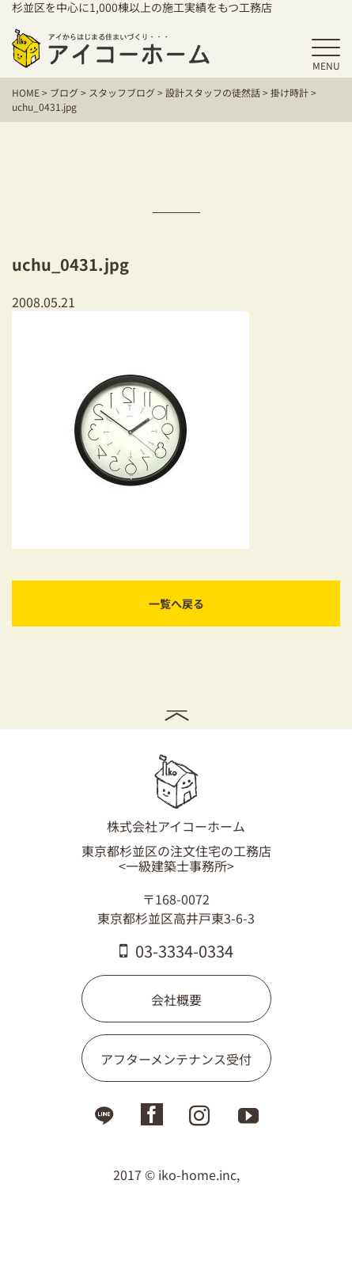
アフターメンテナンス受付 (176, 1058)
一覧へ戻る (176, 603)
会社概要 (176, 999)
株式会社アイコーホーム (176, 794)
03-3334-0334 (176, 950)
